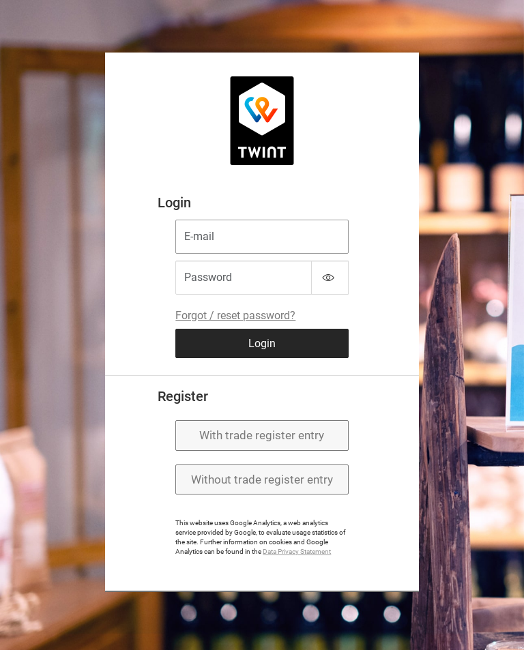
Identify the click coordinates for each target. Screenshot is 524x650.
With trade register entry (261, 435)
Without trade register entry (262, 479)
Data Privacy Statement (297, 551)
